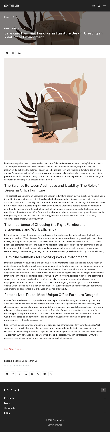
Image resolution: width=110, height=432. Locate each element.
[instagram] (13, 374)
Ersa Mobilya (58, 420)
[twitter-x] (19, 374)
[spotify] (50, 374)
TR (93, 5)
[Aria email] (104, 365)
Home (6, 17)
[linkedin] (25, 374)
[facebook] (6, 374)
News (15, 17)
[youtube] (44, 374)
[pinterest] (38, 374)
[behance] (32, 374)
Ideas (6, 28)
